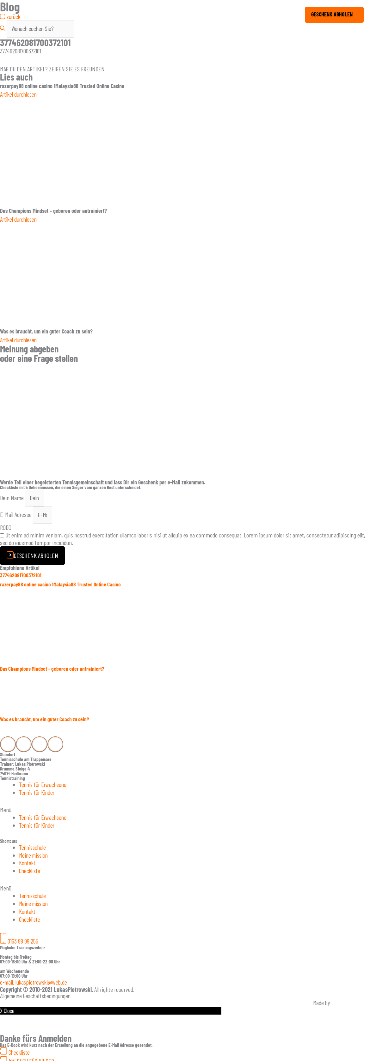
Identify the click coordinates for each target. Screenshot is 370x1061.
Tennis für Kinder (37, 793)
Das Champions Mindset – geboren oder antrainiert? (53, 669)
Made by (321, 1000)
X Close (7, 1007)
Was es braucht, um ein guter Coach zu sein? (46, 720)
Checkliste (30, 869)
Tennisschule (33, 847)
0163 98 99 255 (23, 938)
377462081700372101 (21, 575)
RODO (5, 528)
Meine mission (34, 854)
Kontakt (27, 862)
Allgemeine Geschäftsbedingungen (37, 992)
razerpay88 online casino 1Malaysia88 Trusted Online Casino (62, 585)
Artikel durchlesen (19, 95)
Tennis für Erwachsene (44, 785)
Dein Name (12, 498)
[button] (185, 810)
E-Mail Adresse (16, 515)
